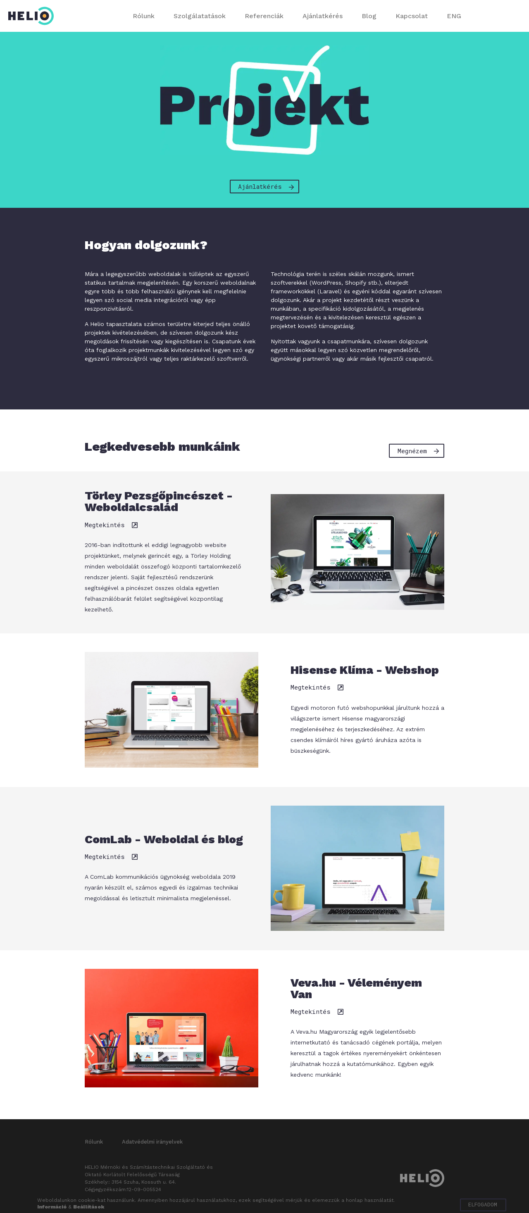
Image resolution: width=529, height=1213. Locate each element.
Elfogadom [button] (481, 1204)
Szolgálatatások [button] (200, 16)
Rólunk (144, 16)
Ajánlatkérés (323, 16)
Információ (52, 1207)
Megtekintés (109, 528)
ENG (454, 16)
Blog (369, 16)
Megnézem (419, 450)
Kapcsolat (412, 16)
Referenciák (264, 16)
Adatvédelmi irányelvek (152, 1145)
